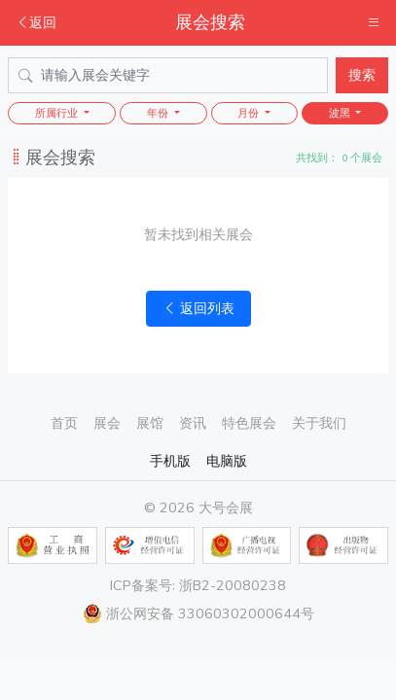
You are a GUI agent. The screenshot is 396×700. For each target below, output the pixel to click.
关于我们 (319, 423)
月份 (249, 113)
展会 (107, 423)
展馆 (149, 423)
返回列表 (198, 308)
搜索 (362, 75)
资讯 (192, 423)
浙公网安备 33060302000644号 (198, 613)
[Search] (168, 75)
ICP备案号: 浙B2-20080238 (198, 585)
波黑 (341, 113)
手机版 (170, 461)
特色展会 (249, 423)
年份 (159, 113)
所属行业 (58, 113)
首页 (64, 423)
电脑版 (226, 461)
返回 (36, 22)
